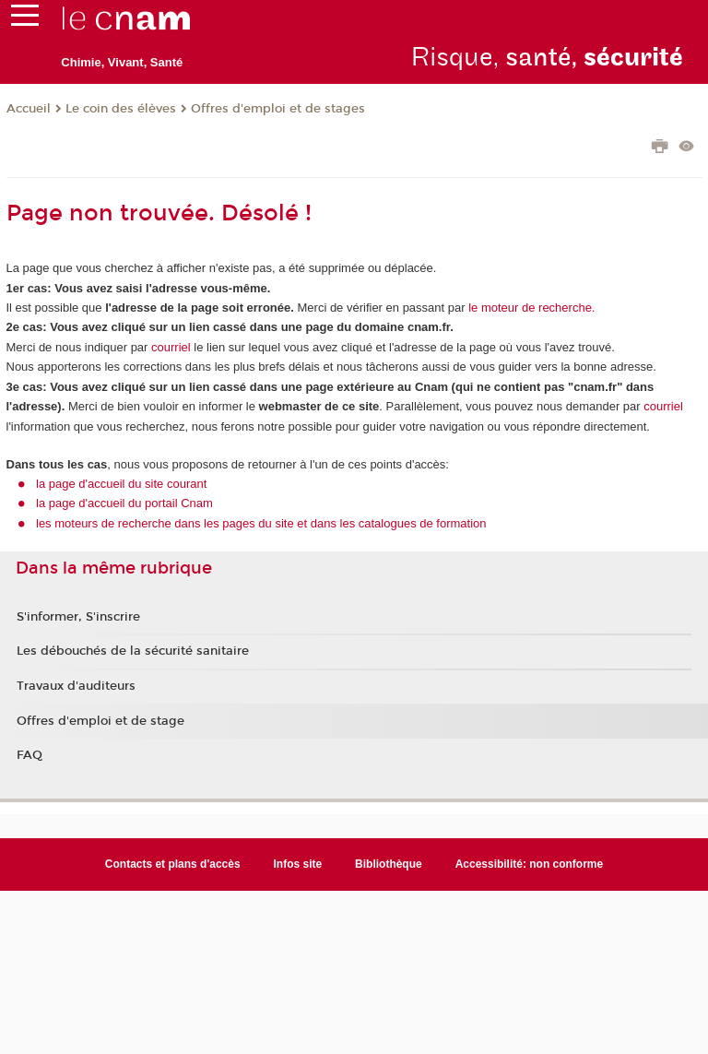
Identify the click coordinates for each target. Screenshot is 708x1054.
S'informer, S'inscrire (78, 617)
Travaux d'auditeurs (76, 686)
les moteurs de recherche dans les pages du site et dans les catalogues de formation (261, 523)
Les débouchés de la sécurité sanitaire (133, 651)
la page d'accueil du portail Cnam (124, 503)
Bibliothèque (388, 864)
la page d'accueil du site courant (121, 484)
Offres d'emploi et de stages (278, 108)
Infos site (298, 864)
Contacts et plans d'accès (173, 864)
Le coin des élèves (120, 108)
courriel (171, 347)
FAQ (29, 755)
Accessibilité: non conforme (529, 864)
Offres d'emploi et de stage (100, 721)
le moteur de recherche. (531, 307)
